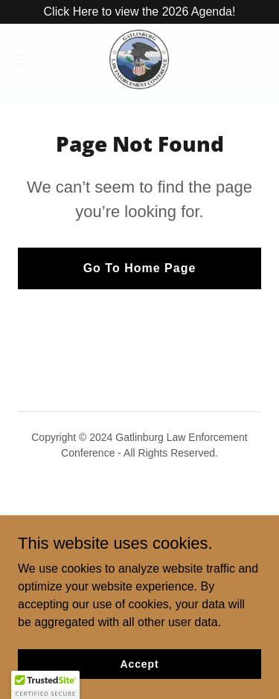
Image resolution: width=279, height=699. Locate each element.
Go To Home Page (139, 268)
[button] (26, 59)
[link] (139, 59)
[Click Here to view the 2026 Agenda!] (139, 12)
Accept (140, 663)
